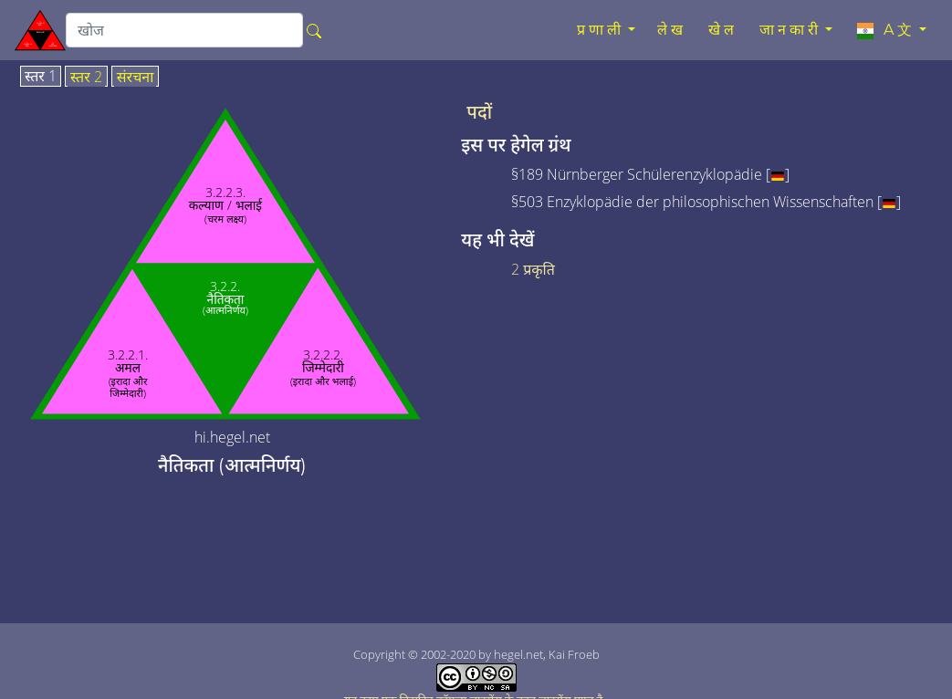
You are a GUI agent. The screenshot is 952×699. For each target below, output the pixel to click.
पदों (479, 112)
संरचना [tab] (135, 77)
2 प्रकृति (533, 269)
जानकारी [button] (790, 29)
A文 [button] (884, 30)
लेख (671, 29)
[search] (184, 30)
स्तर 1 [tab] (41, 76)
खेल (723, 29)
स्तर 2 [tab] (86, 77)
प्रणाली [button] (600, 29)
